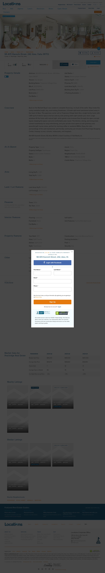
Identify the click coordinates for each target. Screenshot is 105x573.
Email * (36, 278)
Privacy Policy (38, 297)
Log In (59, 306)
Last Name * (57, 270)
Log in (46, 252)
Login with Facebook (52, 262)
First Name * (37, 270)
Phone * (36, 286)
